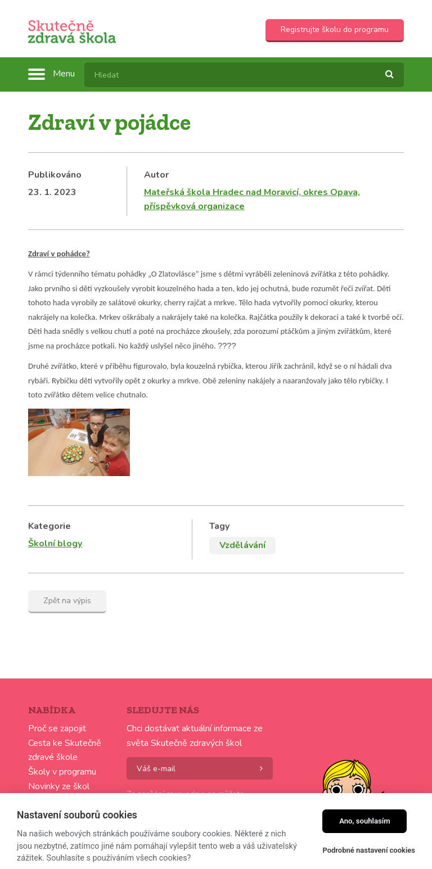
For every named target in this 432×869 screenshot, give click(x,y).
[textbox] (244, 74)
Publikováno (55, 175)
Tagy (219, 518)
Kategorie (49, 518)
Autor (156, 175)
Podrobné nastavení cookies (368, 850)
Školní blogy (55, 535)
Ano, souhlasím (364, 821)
